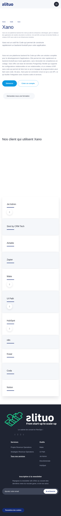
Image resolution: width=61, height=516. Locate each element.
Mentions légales (27, 504)
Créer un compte (28, 83)
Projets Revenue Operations (21, 447)
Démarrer (9, 83)
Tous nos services (18, 456)
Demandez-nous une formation (18, 96)
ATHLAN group (53, 504)
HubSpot (43, 465)
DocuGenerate (45, 461)
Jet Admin (43, 456)
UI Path (42, 452)
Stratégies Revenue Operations (22, 452)
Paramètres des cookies (13, 510)
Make (42, 447)
